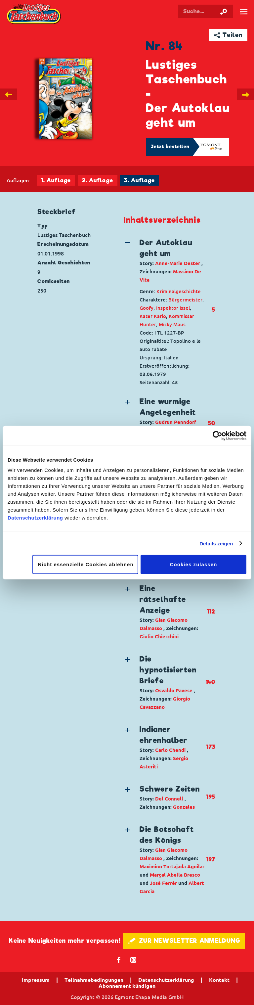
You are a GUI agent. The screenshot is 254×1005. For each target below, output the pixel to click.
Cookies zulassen (193, 564)
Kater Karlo (153, 316)
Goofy (146, 308)
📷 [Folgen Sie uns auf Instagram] (133, 959)
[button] (164, 260)
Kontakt (219, 980)
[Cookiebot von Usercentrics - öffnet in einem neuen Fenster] (217, 435)
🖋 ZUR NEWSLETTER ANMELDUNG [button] (184, 940)
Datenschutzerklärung (35, 518)
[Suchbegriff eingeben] (205, 11)
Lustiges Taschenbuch (34, 14)
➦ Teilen (228, 34)
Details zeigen (216, 543)
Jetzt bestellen (170, 146)
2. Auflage (97, 180)
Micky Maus (172, 324)
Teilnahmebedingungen (93, 980)
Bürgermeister (185, 299)
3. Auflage (139, 180)
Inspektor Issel (173, 308)
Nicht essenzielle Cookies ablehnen (86, 564)
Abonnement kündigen (127, 986)
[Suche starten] (223, 11)
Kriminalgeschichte (178, 291)
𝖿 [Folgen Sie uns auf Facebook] (119, 959)
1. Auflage (56, 180)
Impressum (36, 980)
